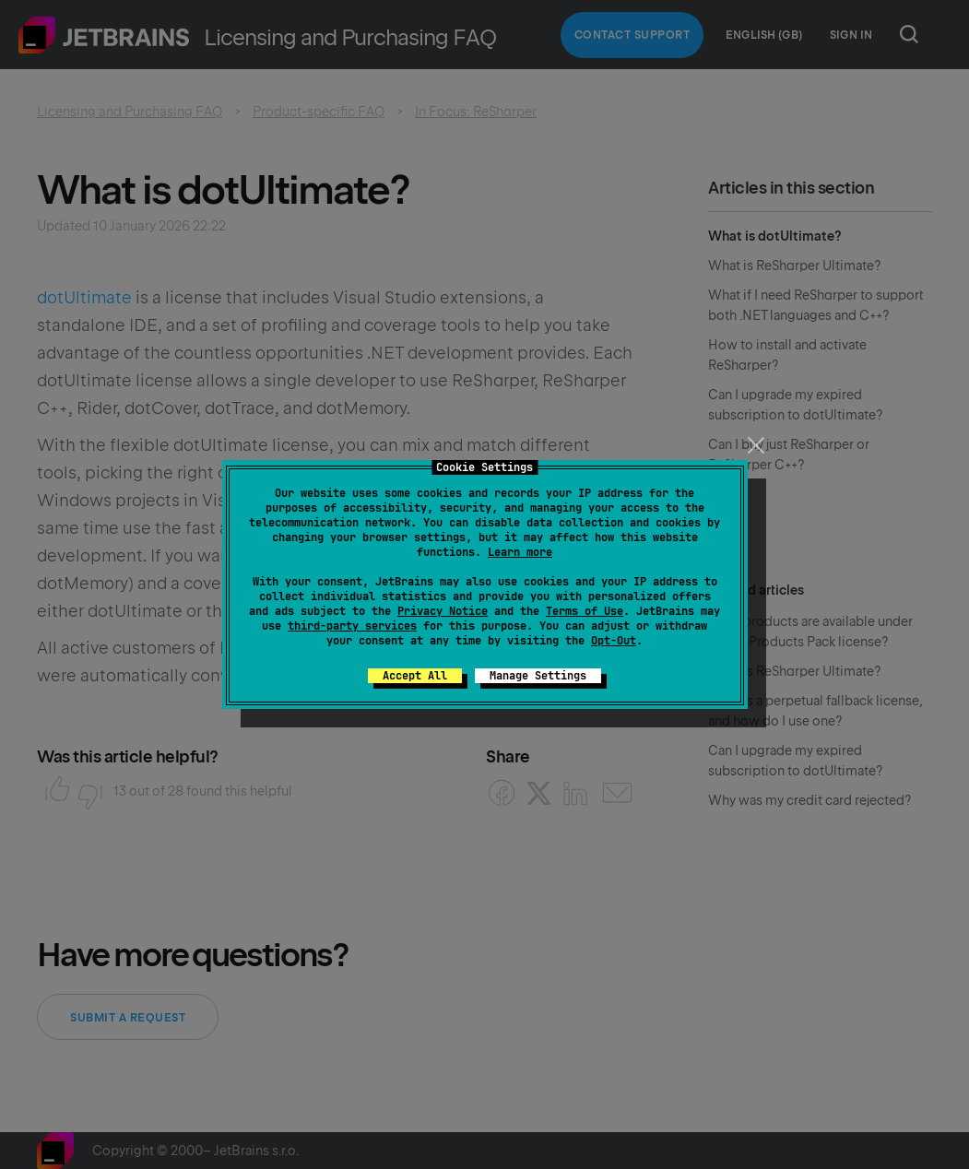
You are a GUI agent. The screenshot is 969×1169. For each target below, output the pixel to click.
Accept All (415, 675)
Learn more (520, 552)
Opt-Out (613, 640)
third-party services (352, 626)
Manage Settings (538, 675)
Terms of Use (584, 611)
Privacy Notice (442, 611)
